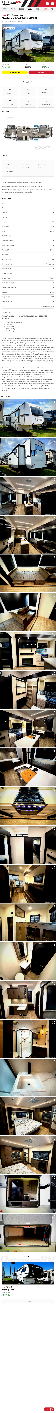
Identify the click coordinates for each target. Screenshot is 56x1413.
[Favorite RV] (51, 28)
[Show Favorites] (52, 9)
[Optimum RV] (12, 3)
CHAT (49, 1409)
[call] (47, 4)
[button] (4, 1279)
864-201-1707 (28, 82)
